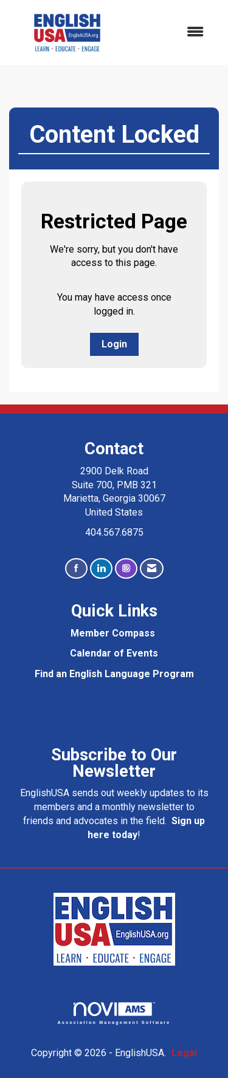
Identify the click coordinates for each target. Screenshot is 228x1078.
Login (114, 344)
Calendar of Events (114, 653)
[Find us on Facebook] (76, 568)
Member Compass (113, 633)
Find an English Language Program (114, 674)
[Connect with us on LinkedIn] (101, 568)
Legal (184, 1053)
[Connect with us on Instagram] (126, 568)
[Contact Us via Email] (152, 568)
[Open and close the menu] (170, 32)
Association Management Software (114, 1013)
